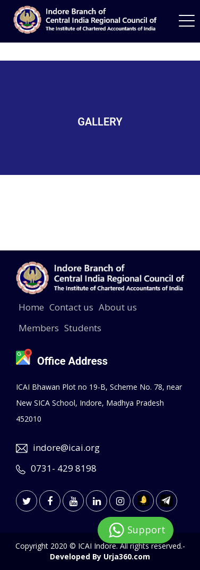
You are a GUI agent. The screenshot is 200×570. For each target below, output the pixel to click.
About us (118, 307)
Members (39, 328)
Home (31, 307)
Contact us (71, 307)
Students (82, 328)
